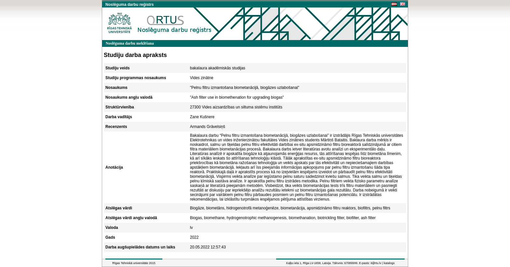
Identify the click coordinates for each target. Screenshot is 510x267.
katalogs (389, 263)
